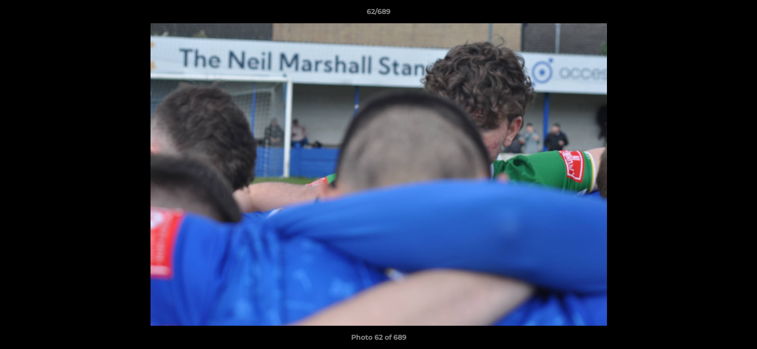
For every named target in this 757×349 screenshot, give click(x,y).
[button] (739, 14)
